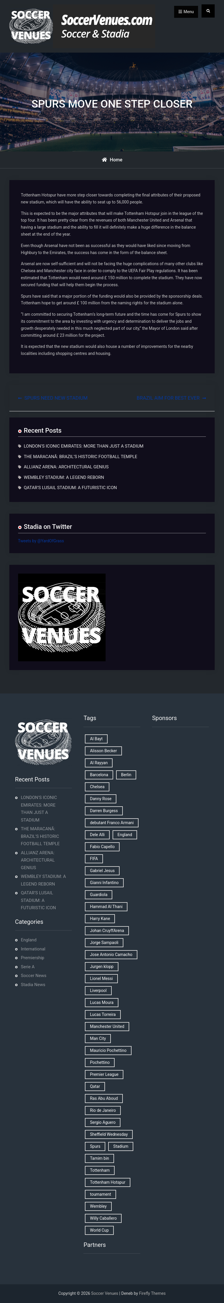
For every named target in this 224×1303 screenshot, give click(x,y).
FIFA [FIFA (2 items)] (94, 858)
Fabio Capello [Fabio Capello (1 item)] (102, 846)
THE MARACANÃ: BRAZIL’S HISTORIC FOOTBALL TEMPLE (80, 456)
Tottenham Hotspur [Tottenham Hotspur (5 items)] (107, 1182)
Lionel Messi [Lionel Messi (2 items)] (101, 978)
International (33, 949)
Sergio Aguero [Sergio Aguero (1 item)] (103, 1122)
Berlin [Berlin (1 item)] (126, 774)
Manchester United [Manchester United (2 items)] (107, 1026)
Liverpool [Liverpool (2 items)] (98, 990)
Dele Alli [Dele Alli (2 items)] (97, 834)
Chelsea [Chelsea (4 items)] (97, 786)
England (29, 940)
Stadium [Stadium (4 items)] (120, 1146)
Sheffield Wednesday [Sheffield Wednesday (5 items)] (109, 1134)
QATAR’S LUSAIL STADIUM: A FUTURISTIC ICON (70, 487)
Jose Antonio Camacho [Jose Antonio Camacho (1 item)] (111, 954)
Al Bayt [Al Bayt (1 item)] (96, 738)
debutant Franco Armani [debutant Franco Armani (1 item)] (112, 822)
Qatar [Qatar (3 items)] (95, 1086)
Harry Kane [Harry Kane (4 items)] (100, 918)
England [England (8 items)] (125, 834)
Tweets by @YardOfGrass (41, 541)
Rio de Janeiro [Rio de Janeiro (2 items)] (103, 1110)
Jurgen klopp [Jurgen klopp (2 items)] (101, 966)
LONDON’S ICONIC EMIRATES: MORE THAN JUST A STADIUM (84, 446)
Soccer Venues (104, 1293)
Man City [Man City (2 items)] (98, 1038)
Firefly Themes (152, 1293)
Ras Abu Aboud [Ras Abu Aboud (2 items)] (104, 1098)
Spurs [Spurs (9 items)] (95, 1146)
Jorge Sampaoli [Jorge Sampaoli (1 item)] (104, 942)
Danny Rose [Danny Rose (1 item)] (100, 798)
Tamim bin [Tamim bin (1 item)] (99, 1158)
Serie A (28, 966)
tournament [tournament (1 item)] (100, 1194)
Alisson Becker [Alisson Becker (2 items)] (103, 750)
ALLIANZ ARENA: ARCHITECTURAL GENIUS (66, 467)
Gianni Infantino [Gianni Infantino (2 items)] (104, 882)
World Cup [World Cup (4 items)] (99, 1230)
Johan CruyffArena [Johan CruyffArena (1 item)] (107, 930)
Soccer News (34, 975)
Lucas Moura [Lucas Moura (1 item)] (101, 1002)
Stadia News (33, 984)
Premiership (32, 957)
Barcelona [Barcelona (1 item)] (99, 774)
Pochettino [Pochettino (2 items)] (99, 1062)
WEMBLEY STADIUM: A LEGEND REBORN (64, 477)
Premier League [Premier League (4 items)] (104, 1074)
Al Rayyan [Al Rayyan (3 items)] (99, 762)
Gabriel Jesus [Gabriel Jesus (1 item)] (102, 870)
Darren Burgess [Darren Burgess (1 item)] (104, 810)
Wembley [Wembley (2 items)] (98, 1206)
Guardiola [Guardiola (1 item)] (98, 894)
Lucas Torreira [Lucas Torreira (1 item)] (103, 1014)
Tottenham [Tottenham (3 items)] (100, 1170)
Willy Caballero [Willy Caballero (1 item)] (103, 1218)
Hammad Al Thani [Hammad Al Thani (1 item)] (106, 906)
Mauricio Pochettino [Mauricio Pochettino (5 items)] (108, 1050)
